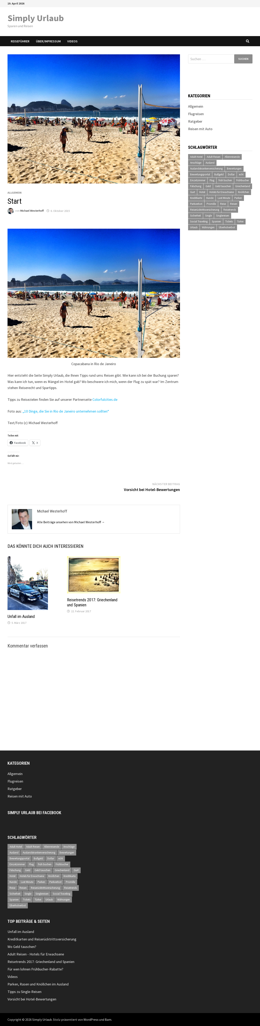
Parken (238, 198)
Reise (223, 204)
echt (241, 174)
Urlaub (194, 227)
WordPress (91, 1019)
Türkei (240, 221)
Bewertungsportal (200, 174)
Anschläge (195, 162)
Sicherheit (195, 215)
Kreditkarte (196, 198)
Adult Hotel (196, 157)
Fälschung (195, 186)
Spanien (216, 221)
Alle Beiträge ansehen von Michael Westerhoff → (71, 522)
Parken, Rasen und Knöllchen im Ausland (38, 984)
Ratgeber (195, 121)
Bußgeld (219, 174)
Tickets (229, 221)
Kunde (209, 198)
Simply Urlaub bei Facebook (34, 812)
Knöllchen (243, 192)
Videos (72, 41)
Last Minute (224, 198)
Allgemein (15, 192)
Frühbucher (242, 180)
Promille (211, 204)
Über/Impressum (48, 41)
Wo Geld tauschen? (22, 946)
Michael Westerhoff (32, 211)
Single (208, 215)
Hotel (202, 192)
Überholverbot (227, 227)
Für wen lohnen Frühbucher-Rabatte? (35, 969)
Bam (108, 1019)
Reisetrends (229, 209)
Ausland (210, 162)
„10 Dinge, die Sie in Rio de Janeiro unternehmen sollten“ (66, 411)
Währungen (208, 227)
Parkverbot (196, 204)
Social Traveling (199, 221)
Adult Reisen (213, 157)
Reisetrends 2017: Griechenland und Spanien (41, 961)
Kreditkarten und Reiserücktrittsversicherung (42, 939)
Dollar (231, 174)
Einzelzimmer (197, 180)
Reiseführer (20, 41)
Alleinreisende (232, 157)
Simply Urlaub (36, 18)
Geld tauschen (223, 186)
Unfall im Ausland (21, 616)
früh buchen (225, 180)
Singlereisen (222, 215)
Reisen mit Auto (200, 129)
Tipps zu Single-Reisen (24, 991)
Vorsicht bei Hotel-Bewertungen (32, 999)
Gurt (192, 192)
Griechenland (242, 186)
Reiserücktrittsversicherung (204, 209)
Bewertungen (234, 168)
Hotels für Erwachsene (221, 192)
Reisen (233, 204)
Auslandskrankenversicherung (206, 168)
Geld (208, 186)
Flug (212, 180)
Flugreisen (196, 113)
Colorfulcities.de (104, 399)
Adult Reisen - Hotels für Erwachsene (36, 954)
